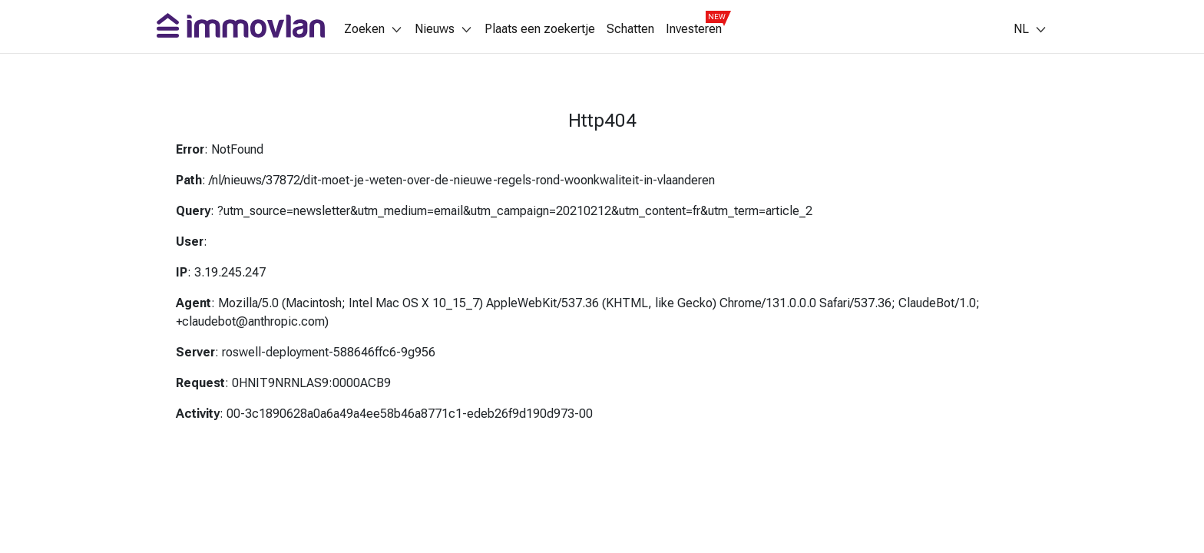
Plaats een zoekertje (540, 29)
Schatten (630, 29)
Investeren (694, 29)
